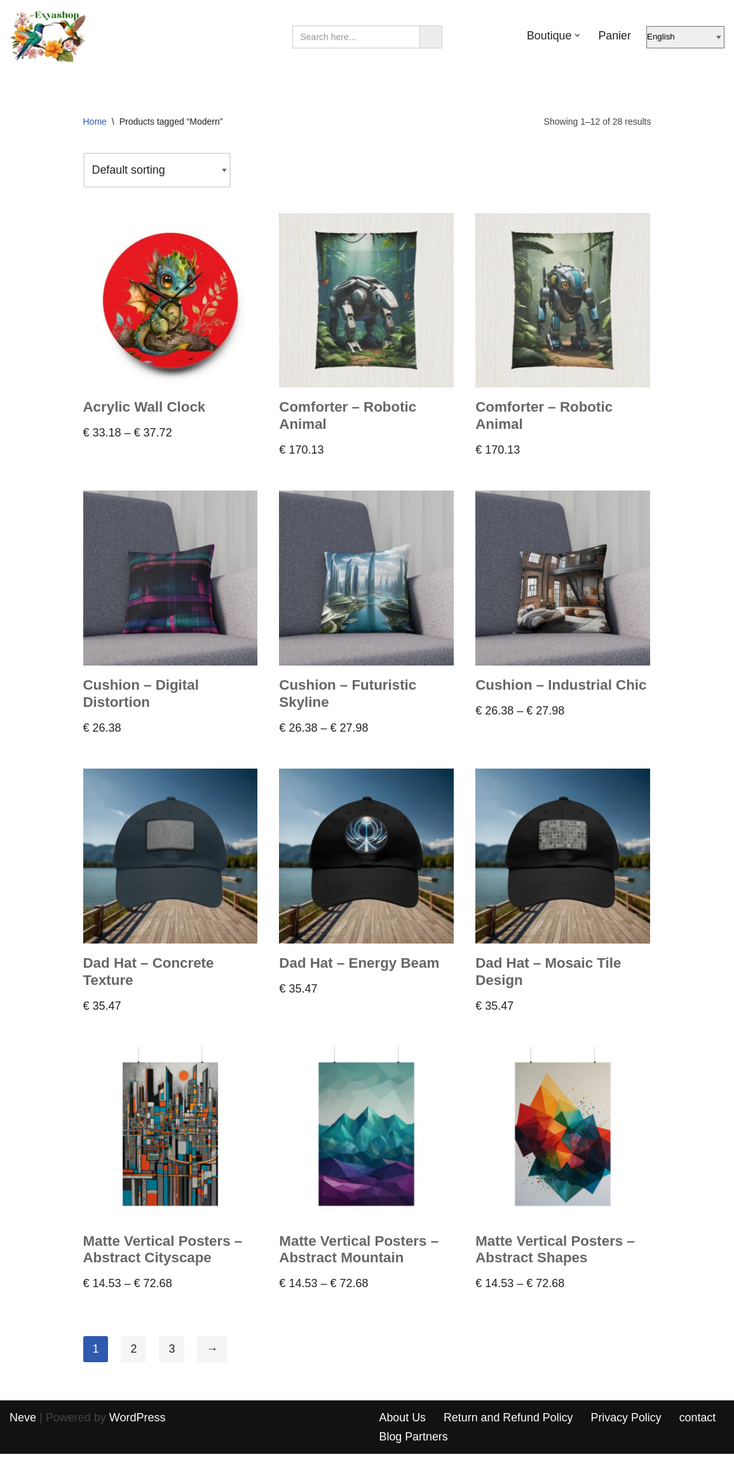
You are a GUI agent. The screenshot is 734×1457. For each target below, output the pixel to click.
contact (699, 1420)
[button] (577, 35)
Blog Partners (414, 1439)
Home (95, 121)
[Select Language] (685, 37)
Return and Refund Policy (509, 1420)
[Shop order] (157, 170)
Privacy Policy (627, 1420)
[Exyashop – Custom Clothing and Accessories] (48, 36)
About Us (402, 1420)
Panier (614, 35)
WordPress (137, 1420)
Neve (23, 1420)
